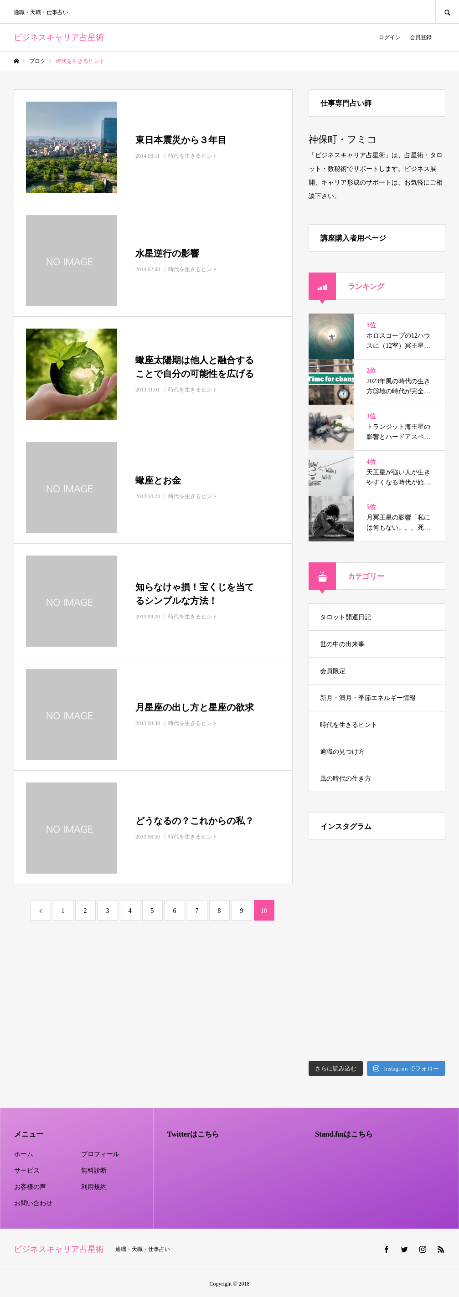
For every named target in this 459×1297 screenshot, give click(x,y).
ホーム (23, 1154)
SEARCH (447, 11)
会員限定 (333, 671)
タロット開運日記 (345, 617)
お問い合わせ (33, 1203)
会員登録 (421, 37)
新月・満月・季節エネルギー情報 (368, 698)
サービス (27, 1170)
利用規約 (94, 1187)
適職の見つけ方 (342, 751)
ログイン (390, 37)
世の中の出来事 (342, 644)
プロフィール (100, 1154)
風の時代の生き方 (345, 778)
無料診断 (94, 1170)
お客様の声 (30, 1187)
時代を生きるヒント (348, 724)
